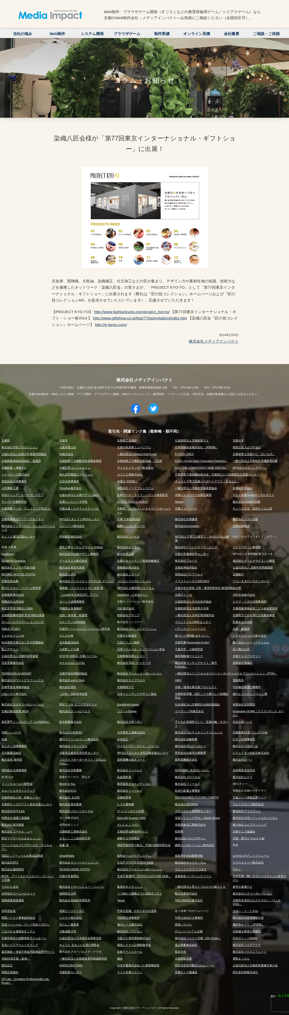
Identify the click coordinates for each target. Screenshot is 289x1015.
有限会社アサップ (128, 615)
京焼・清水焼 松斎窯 (73, 615)
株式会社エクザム (128, 547)
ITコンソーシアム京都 (189, 931)
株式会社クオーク (128, 574)
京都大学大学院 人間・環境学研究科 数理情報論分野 (208, 587)
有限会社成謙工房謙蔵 (16, 817)
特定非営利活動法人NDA (17, 608)
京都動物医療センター (131, 656)
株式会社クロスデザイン (190, 838)
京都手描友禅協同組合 (73, 673)
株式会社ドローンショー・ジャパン (81, 886)
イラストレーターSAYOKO (192, 581)
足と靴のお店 (241, 649)
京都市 (63, 440)
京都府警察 (124, 797)
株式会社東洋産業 (70, 804)
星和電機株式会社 (186, 759)
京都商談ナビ (125, 687)
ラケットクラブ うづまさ (191, 869)
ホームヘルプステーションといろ (23, 621)
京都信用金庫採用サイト (132, 831)
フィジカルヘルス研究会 (17, 783)
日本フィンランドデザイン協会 (136, 693)
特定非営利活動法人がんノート (194, 965)
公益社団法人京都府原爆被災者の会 (255, 965)
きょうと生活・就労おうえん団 (252, 508)
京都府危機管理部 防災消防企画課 (23, 615)
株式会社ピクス (242, 777)
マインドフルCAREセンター (193, 621)
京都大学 (238, 440)
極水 (120, 958)
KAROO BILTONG (71, 965)
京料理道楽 (9, 910)
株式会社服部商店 (13, 869)
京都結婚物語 (241, 525)
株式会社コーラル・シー (17, 831)
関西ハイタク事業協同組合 (18, 917)
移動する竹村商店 (128, 838)
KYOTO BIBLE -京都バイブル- (78, 656)
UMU (178, 680)
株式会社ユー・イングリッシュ (136, 628)
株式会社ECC (67, 790)
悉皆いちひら (183, 924)
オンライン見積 (196, 34)
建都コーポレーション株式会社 (194, 845)
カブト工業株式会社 (129, 474)
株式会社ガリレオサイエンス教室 (254, 560)
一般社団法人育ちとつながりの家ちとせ (200, 886)
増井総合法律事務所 (14, 770)
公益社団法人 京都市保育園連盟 (253, 567)
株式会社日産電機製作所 (248, 917)
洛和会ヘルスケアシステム (134, 855)
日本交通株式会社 (13, 662)
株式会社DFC (10, 862)
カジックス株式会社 (72, 525)
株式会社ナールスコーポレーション (139, 869)
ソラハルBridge (127, 711)
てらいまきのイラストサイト (251, 581)
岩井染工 (122, 739)
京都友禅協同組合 (186, 567)
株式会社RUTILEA (13, 811)
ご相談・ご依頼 (266, 34)
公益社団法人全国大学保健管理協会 (24, 454)
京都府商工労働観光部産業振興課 (80, 460)
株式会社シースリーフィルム (251, 642)
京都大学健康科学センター (192, 553)
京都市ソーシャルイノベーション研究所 (84, 628)
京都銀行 (238, 574)
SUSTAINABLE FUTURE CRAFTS (197, 797)
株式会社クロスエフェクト (250, 951)
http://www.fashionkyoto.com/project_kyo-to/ (132, 312)
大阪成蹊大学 (67, 931)
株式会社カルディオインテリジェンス (199, 732)
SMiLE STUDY (11, 628)
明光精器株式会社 (70, 536)
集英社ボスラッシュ (129, 886)
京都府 (6, 440)
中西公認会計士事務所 (189, 917)
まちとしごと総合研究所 (74, 838)
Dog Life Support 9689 (131, 817)
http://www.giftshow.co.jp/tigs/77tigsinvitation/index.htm (140, 318)
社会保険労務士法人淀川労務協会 (23, 642)
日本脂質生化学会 (244, 770)
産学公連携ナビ (242, 886)
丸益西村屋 (124, 777)
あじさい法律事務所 (14, 746)
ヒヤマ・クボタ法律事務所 (250, 601)
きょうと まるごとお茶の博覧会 (79, 944)
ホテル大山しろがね (72, 662)
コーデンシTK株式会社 (189, 711)
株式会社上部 (125, 553)
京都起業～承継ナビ (14, 467)
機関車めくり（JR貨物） (248, 924)
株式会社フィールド (129, 770)
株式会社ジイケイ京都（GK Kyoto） (198, 938)
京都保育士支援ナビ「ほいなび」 (254, 454)
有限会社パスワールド (189, 574)
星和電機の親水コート (131, 759)
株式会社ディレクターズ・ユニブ (196, 547)
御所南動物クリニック (189, 656)
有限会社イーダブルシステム (135, 488)
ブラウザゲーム (127, 34)
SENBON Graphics (14, 560)
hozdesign (8, 553)
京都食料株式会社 (13, 594)
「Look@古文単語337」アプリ (78, 594)
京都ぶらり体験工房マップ (250, 797)
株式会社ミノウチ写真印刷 (18, 567)
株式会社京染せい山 (245, 746)
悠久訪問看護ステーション (76, 474)
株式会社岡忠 (67, 687)
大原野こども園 (69, 649)
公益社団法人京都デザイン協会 (79, 494)
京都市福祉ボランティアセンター (23, 519)
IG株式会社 (66, 454)
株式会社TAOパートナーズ (134, 662)
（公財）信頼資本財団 (73, 693)
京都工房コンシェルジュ (74, 467)
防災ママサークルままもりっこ (21, 838)
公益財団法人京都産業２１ (192, 440)
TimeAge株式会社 (70, 488)
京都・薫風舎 (241, 628)
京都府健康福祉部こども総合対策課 (255, 608)
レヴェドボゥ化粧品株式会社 (251, 752)
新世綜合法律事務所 (14, 481)
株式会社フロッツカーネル (76, 811)
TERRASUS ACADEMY (17, 673)
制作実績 (162, 34)
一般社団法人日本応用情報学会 (194, 615)
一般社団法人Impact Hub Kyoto (137, 454)
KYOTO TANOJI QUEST (132, 501)
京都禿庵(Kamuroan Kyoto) (192, 642)
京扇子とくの (183, 594)
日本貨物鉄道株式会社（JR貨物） (196, 447)
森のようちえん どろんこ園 (250, 693)
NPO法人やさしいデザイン (250, 467)
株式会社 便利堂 (12, 759)
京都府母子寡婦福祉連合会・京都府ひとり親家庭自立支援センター (217, 474)
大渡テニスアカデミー (247, 656)
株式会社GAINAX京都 (246, 501)
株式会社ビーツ (242, 759)
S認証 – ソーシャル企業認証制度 (22, 855)
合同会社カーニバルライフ (18, 893)
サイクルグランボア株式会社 (135, 467)
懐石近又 (7, 965)
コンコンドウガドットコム (134, 581)
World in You (67, 783)
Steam (179, 501)
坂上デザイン (10, 649)
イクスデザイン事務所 (247, 547)
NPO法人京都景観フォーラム (135, 587)
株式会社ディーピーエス (74, 711)
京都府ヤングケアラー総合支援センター (27, 804)
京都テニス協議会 (244, 831)
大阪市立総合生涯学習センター (79, 752)
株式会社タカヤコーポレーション (23, 704)
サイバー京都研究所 (14, 501)
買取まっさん (241, 958)
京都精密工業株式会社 (73, 831)
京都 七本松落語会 (128, 519)
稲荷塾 (179, 831)
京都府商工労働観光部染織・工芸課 (139, 460)
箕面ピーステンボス (72, 910)
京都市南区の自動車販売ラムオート (24, 938)
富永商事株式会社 (70, 721)
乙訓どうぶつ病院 (128, 642)
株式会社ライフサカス (131, 680)
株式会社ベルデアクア (247, 944)
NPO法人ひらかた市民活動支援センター (142, 752)
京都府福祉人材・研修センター (21, 797)
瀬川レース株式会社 (129, 924)
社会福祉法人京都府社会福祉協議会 (197, 704)
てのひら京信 (10, 886)
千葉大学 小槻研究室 (189, 649)
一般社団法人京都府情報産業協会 (196, 488)
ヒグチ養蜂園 (125, 804)
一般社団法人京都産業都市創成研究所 (83, 958)
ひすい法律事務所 (244, 739)
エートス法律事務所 (72, 601)
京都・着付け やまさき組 (249, 838)
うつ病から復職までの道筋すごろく (139, 893)
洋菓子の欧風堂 (127, 635)
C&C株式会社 (125, 608)
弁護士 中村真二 (127, 481)
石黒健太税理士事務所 (247, 931)
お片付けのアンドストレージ (251, 855)
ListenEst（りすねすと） (133, 594)
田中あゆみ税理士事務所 (190, 752)
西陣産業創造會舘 (13, 900)
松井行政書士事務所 (187, 790)
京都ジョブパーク (186, 508)
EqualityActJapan (128, 704)
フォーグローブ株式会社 (248, 804)
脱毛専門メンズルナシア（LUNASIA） (26, 721)
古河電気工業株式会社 (131, 732)
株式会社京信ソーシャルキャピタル (255, 817)
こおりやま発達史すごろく (18, 931)
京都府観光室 (183, 958)
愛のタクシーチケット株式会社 (79, 739)
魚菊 (4, 739)
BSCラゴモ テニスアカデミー (78, 704)
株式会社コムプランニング (250, 824)
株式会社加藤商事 (186, 739)
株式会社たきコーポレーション (252, 893)
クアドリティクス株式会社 (250, 635)
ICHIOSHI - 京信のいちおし (192, 770)
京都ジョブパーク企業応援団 (193, 494)
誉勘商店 (238, 680)
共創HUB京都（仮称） (16, 958)
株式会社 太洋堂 (69, 797)
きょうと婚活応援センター (18, 536)
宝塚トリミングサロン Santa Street (197, 817)
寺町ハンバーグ (11, 732)
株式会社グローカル (187, 777)
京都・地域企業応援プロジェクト (196, 687)
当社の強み (22, 34)
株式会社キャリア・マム (190, 862)
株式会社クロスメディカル (134, 783)
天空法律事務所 (69, 481)
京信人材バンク (242, 721)
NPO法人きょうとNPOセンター (79, 519)
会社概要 (231, 34)
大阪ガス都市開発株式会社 (134, 938)
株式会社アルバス (186, 560)
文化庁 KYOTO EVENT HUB (135, 862)
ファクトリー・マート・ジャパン (138, 746)
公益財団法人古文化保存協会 (193, 601)
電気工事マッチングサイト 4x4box (81, 547)
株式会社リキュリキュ (73, 746)
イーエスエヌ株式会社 (73, 560)
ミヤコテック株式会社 (16, 474)
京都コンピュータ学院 (73, 501)
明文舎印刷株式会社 (245, 972)
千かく (237, 869)
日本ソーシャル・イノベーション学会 (141, 649)
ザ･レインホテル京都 (130, 811)
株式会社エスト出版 (245, 519)
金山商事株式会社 (186, 944)
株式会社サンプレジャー (190, 746)
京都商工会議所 (127, 440)
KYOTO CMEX (184, 454)
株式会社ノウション (129, 931)
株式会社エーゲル (128, 536)
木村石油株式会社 (244, 594)
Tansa (121, 900)
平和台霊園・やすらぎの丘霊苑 (136, 910)
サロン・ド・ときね (245, 910)
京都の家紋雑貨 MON (15, 711)
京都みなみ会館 (242, 621)
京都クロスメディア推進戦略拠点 (138, 560)
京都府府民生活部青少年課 (192, 608)
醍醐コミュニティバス (131, 525)
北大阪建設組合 (69, 642)
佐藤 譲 (64, 845)
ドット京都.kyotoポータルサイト (253, 494)
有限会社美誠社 (242, 662)
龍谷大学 (180, 951)
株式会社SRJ (67, 574)
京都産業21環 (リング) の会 (250, 732)
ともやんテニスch (13, 635)
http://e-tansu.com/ (111, 324)
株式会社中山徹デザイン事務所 (79, 553)
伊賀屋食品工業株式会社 (190, 824)
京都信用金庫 (10, 581)
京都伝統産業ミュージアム (134, 447)
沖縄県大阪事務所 (70, 608)
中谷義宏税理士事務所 (247, 687)
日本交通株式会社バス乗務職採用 (138, 965)
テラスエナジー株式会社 (248, 862)
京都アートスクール (129, 951)
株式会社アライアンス (247, 811)
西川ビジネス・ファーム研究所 (21, 587)
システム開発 (92, 34)
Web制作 (57, 34)
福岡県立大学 (67, 893)
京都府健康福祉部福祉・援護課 (21, 460)
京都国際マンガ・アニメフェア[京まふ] (26, 508)
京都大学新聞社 (69, 876)
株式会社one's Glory (72, 680)
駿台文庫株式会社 (186, 893)
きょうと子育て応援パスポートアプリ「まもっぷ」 (207, 481)
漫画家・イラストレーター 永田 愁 (81, 587)
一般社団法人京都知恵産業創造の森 (255, 460)
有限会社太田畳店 (244, 704)
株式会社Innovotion (187, 525)
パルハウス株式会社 (14, 693)
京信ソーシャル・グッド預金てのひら (25, 924)
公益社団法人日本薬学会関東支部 (80, 938)
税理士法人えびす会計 (247, 447)
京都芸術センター (70, 972)
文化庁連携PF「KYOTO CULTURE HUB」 (144, 876)
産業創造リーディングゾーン (193, 876)
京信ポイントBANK (245, 938)
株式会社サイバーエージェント (79, 862)
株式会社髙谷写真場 (72, 567)
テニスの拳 (66, 635)
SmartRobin (66, 855)
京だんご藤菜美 (69, 924)
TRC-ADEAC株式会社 (189, 900)
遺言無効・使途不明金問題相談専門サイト (28, 951)
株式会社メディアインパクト (214, 341)
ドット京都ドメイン (129, 972)
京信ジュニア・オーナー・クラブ (23, 494)
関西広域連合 (10, 972)
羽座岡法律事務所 (128, 917)
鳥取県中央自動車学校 (189, 855)
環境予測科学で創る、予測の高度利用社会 (144, 845)
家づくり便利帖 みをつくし (192, 635)
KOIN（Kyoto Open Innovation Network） (201, 460)
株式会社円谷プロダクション (20, 447)
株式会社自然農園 (70, 770)
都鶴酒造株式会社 (128, 567)
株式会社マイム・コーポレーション (139, 673)
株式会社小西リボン (129, 721)
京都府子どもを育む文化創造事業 (254, 615)
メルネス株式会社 (70, 917)
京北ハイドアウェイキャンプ (20, 944)
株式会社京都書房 (186, 519)
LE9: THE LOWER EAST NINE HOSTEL (200, 467)
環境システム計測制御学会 (134, 944)
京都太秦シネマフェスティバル (79, 508)
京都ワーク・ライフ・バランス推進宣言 (142, 494)
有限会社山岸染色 (13, 601)
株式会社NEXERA (186, 804)
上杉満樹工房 (10, 488)
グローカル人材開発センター (193, 811)
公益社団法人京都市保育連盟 (20, 656)
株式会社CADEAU (70, 732)
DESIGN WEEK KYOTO (74, 869)
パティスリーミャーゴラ (190, 628)
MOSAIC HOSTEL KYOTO (18, 574)
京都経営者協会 (242, 488)
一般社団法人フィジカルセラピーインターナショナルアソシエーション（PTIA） (226, 673)
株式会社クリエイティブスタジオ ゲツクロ (86, 581)
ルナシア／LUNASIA (72, 621)
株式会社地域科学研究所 (74, 900)
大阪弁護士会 (67, 447)
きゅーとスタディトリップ (18, 790)
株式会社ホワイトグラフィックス (23, 680)
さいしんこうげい (128, 824)
